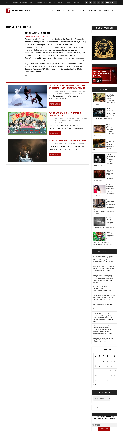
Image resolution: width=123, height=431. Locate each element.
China (56, 84)
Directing (60, 84)
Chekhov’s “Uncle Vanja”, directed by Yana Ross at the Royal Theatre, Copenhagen (103, 259)
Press (69, 2)
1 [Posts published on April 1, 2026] (103, 353)
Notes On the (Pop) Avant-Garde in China (67, 132)
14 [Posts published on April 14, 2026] (99, 362)
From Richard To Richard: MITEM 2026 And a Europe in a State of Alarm (103, 280)
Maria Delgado (99, 219)
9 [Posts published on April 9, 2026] (107, 357)
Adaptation (82, 82)
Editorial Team (42, 2)
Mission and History (20, 2)
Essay (84, 135)
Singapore (64, 112)
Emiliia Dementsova (101, 110)
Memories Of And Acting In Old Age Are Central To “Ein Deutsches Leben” (104, 331)
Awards (31, 2)
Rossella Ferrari (64, 82)
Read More (55, 95)
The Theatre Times (21, 429)
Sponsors (61, 2)
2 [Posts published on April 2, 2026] (107, 353)
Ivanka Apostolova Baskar (103, 203)
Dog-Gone (96, 300)
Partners (52, 2)
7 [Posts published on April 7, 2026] (99, 357)
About (8, 2)
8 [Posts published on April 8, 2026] (103, 357)
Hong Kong (72, 84)
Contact (76, 2)
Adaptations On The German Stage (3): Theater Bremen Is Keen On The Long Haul (104, 288)
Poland (78, 84)
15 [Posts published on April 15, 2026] (103, 362)
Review (82, 84)
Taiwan (70, 112)
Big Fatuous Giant (98, 295)
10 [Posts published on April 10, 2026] (111, 357)
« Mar (95, 376)
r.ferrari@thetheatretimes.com (36, 28)
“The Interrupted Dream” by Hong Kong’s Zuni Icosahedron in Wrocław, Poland (68, 78)
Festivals (66, 84)
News (59, 112)
